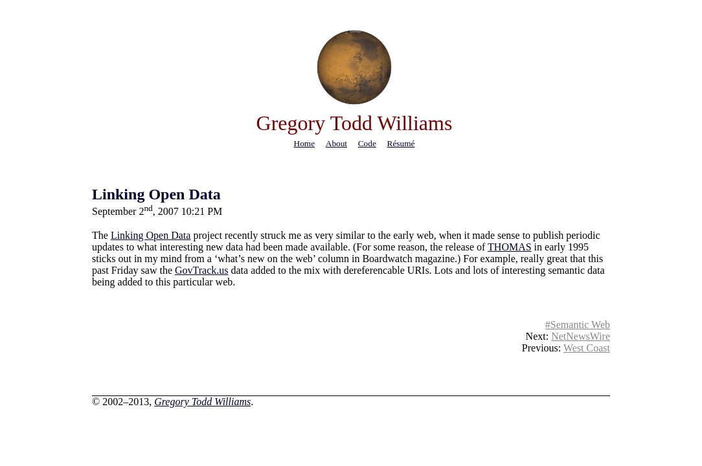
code (367, 143)
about (336, 143)
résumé (401, 143)
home (304, 143)
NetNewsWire (580, 336)
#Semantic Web (577, 324)
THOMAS (510, 246)
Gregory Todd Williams (202, 401)
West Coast (586, 347)
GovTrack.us (202, 270)
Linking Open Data (156, 194)
